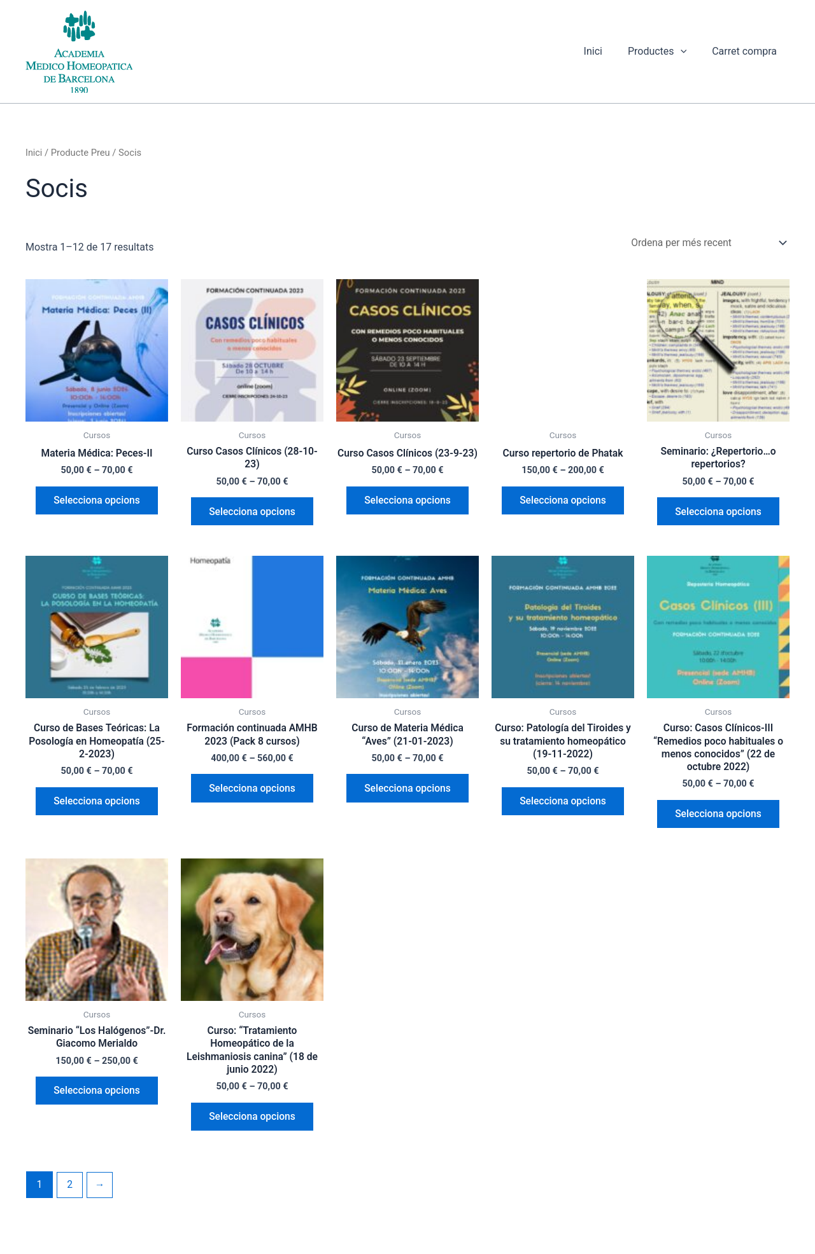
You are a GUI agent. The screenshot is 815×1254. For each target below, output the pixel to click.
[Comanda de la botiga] (706, 242)
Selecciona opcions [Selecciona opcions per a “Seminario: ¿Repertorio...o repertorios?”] (718, 513)
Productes (664, 51)
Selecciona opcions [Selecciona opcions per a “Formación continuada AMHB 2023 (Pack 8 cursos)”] (252, 792)
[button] (688, 51)
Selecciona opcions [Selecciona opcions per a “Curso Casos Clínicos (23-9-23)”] (408, 513)
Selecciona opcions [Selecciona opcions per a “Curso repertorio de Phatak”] (563, 501)
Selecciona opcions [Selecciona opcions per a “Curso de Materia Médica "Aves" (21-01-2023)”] (408, 792)
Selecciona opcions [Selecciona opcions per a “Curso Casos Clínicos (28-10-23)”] (252, 513)
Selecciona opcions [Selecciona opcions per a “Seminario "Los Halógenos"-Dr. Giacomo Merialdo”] (97, 1097)
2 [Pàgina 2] (70, 1193)
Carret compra (746, 51)
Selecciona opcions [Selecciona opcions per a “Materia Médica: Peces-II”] (97, 501)
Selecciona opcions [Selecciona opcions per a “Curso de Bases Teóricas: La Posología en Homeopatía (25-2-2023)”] (97, 805)
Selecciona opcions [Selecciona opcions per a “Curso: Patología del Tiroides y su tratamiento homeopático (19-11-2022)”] (563, 805)
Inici (606, 51)
